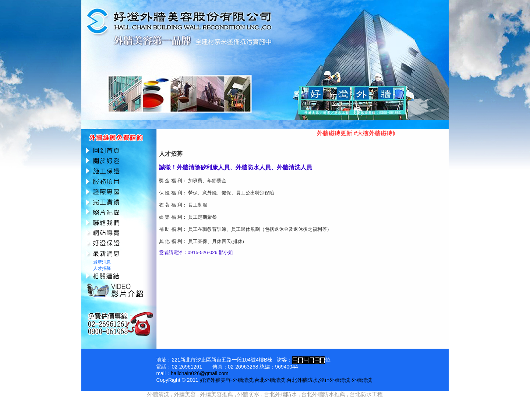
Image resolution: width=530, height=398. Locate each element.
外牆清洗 (361, 380)
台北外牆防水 (280, 394)
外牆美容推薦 (216, 394)
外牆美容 (185, 394)
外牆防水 (248, 394)
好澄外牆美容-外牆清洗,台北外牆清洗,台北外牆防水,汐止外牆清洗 (275, 380)
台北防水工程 (366, 394)
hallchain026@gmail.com (200, 373)
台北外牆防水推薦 (323, 394)
